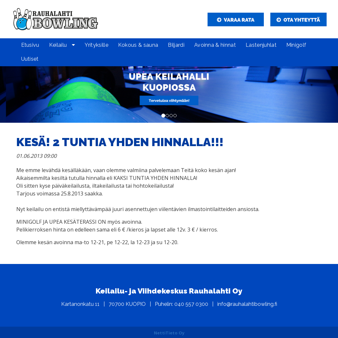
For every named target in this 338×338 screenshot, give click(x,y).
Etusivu (30, 45)
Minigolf (296, 45)
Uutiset (30, 59)
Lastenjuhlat (261, 45)
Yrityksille (96, 45)
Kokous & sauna (138, 45)
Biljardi (176, 45)
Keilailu (58, 45)
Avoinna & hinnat (215, 45)
